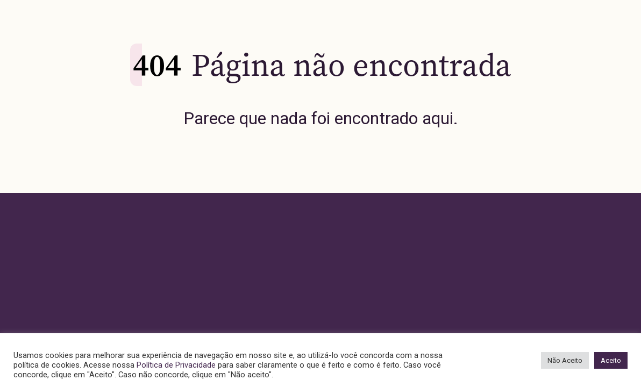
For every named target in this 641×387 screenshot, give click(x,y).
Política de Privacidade (176, 365)
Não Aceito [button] (564, 360)
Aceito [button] (611, 360)
